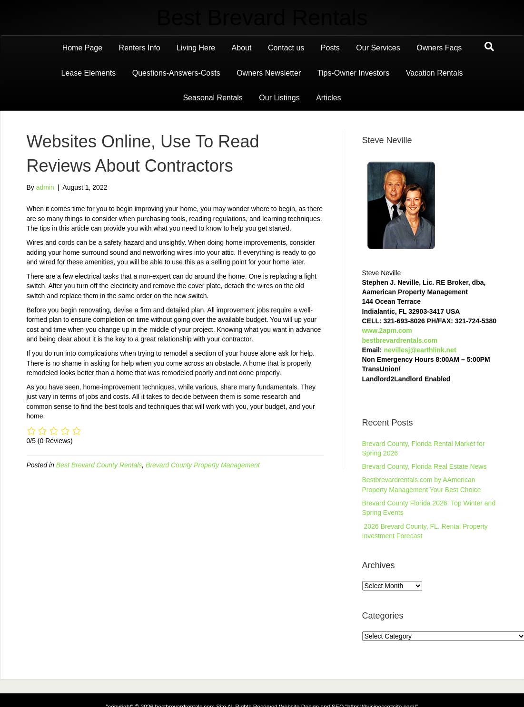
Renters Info (139, 48)
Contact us (286, 48)
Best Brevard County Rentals (99, 465)
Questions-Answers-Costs (176, 73)
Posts (330, 48)
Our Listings (279, 98)
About (242, 48)
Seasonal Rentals (212, 98)
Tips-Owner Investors (353, 73)
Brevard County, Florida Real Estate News (424, 466)
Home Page (82, 48)
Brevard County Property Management (203, 465)
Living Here (196, 48)
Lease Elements (88, 73)
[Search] (489, 46)
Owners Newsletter (269, 73)
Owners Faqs (439, 48)
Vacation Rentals (434, 73)
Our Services (378, 48)
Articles (328, 98)
